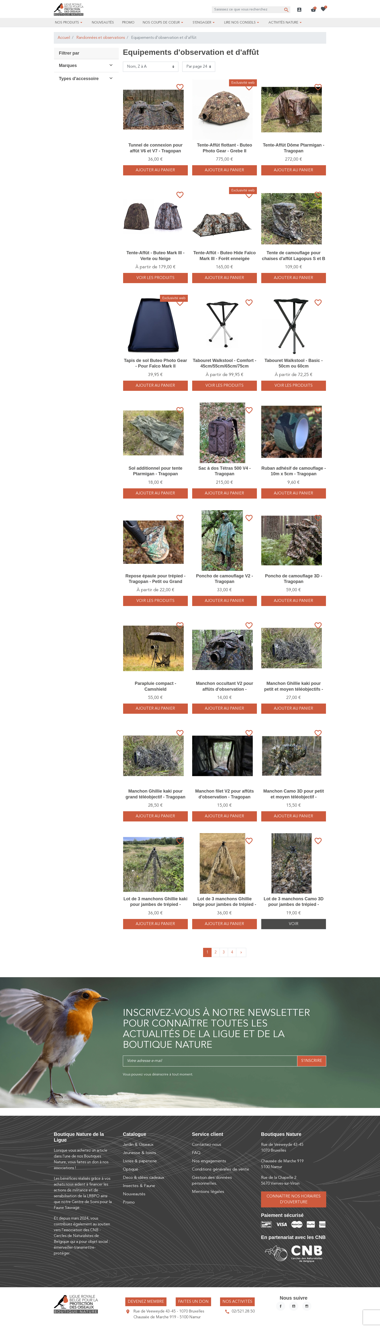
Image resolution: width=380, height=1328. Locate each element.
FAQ (196, 1153)
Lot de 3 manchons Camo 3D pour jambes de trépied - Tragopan (294, 904)
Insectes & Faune (139, 1186)
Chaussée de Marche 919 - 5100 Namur (167, 1317)
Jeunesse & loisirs (139, 1153)
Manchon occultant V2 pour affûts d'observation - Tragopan (224, 689)
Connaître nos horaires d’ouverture (294, 1199)
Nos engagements (209, 1161)
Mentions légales (208, 1192)
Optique (130, 1169)
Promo (129, 1202)
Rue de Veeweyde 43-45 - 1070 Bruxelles (168, 1311)
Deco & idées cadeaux (143, 1178)
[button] (313, 10)
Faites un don (193, 1302)
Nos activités (237, 1302)
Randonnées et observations (100, 38)
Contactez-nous (206, 1145)
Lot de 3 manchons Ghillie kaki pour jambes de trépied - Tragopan (155, 904)
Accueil (64, 38)
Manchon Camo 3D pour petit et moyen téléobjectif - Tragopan (293, 797)
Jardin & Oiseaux (138, 1145)
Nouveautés (134, 1194)
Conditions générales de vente (220, 1169)
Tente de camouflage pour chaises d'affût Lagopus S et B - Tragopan (293, 258)
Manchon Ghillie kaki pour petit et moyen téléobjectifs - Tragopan (293, 689)
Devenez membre (146, 1302)
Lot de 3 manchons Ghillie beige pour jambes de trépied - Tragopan (224, 904)
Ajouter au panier (155, 170)
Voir (293, 924)
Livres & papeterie (140, 1161)
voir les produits (155, 278)
